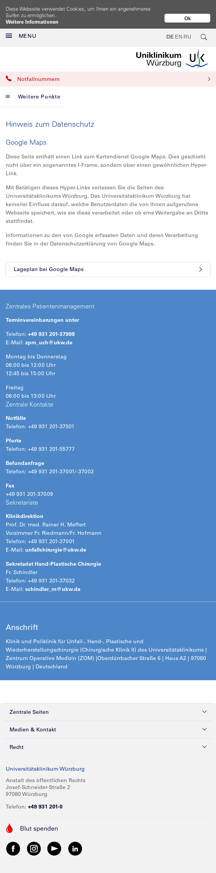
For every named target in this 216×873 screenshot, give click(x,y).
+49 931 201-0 (45, 800)
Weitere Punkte (33, 90)
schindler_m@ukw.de (53, 582)
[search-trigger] (204, 30)
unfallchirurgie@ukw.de (55, 543)
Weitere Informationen (32, 21)
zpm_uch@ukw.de (49, 335)
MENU (21, 30)
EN (178, 30)
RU (187, 30)
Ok (187, 18)
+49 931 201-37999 (51, 327)
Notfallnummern (108, 72)
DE (170, 30)
